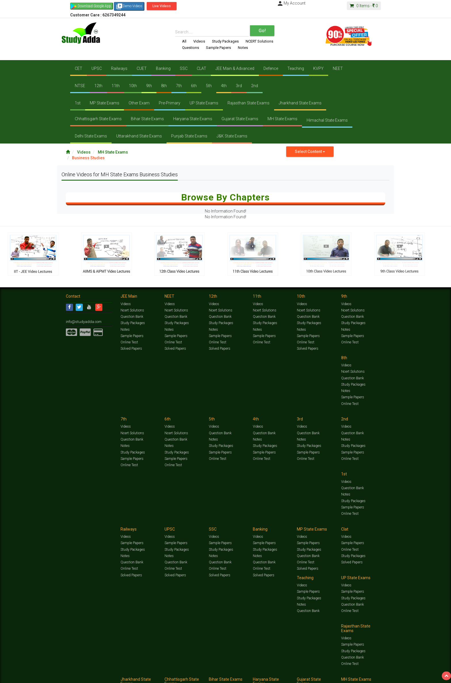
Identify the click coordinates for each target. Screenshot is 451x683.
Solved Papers (131, 349)
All (184, 41)
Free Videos (374, 670)
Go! (262, 30)
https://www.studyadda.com (121, 670)
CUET (142, 68)
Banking (163, 68)
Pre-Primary (169, 103)
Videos (199, 41)
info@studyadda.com (82, 322)
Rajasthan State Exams (249, 103)
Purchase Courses (208, 676)
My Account (291, 3)
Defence (270, 68)
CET (78, 68)
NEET (338, 68)
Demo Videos (129, 6)
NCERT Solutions (259, 41)
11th (116, 85)
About (98, 676)
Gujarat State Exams (239, 118)
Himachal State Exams (327, 120)
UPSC (96, 68)
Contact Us (74, 676)
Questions (190, 47)
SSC (184, 68)
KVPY (318, 68)
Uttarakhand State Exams (139, 136)
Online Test (129, 342)
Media (109, 676)
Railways (119, 68)
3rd (239, 85)
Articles (334, 670)
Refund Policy (272, 676)
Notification (124, 676)
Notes (243, 47)
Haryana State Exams (192, 118)
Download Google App (94, 6)
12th (98, 85)
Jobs (88, 676)
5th (209, 85)
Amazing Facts (352, 670)
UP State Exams (204, 103)
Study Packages (225, 41)
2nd (254, 85)
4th (224, 85)
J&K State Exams (232, 136)
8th (164, 85)
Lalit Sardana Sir (181, 676)
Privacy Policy (251, 676)
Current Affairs (315, 670)
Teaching (295, 68)
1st (78, 103)
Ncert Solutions (132, 310)
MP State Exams (104, 103)
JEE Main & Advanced (234, 68)
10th (133, 85)
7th (179, 85)
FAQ (164, 676)
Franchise (231, 676)
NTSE (80, 85)
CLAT (201, 68)
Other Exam (139, 103)
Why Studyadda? (147, 676)
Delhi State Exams (91, 136)
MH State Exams (282, 118)
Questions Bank (258, 670)
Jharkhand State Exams (300, 103)
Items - (364, 5)
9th (149, 85)
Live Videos (161, 6)
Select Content (310, 151)
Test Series (188, 670)
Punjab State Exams (189, 136)
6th (194, 85)
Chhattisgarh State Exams (98, 118)
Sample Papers (218, 47)
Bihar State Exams (147, 118)
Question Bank (132, 317)
